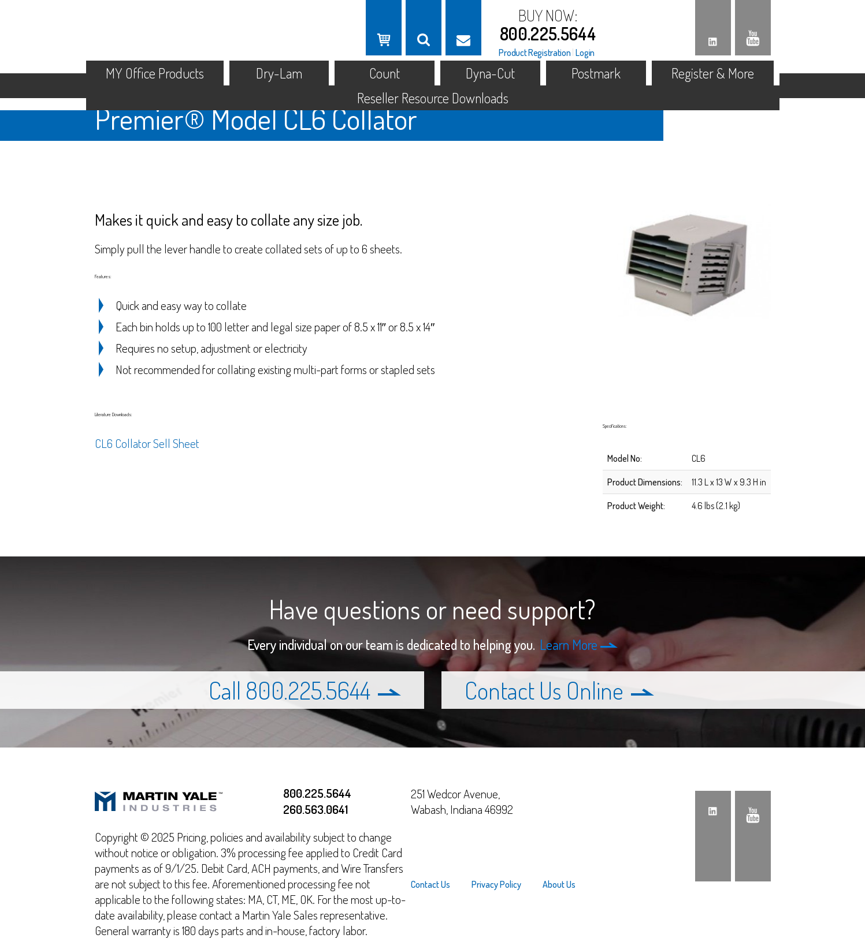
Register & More (712, 73)
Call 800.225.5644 (305, 690)
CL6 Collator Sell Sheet (147, 443)
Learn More (579, 644)
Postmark (596, 73)
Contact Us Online (559, 690)
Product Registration (534, 52)
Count (384, 73)
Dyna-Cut (490, 73)
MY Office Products (155, 73)
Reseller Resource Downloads (432, 98)
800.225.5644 (548, 33)
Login (585, 52)
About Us (559, 884)
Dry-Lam (279, 73)
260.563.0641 (315, 809)
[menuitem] (435, 884)
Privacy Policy (496, 884)
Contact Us (430, 884)
